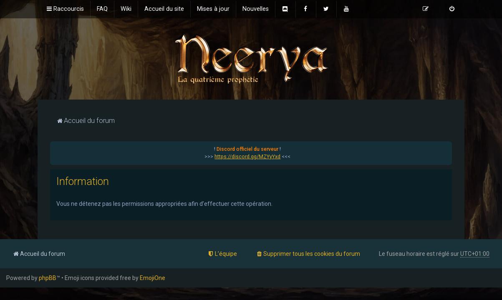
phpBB (47, 278)
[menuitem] (102, 9)
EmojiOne (152, 278)
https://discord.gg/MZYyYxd (247, 157)
